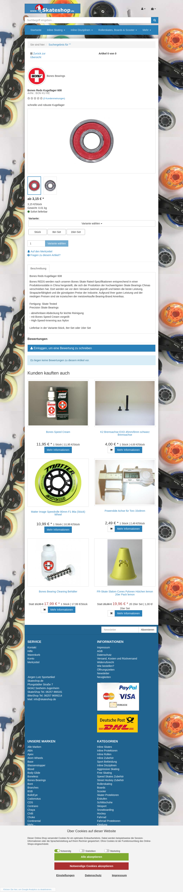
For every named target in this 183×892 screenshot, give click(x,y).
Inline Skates (104, 746)
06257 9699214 (53, 695)
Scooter (101, 791)
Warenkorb (33, 654)
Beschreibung (38, 268)
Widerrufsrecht (105, 662)
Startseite (35, 30)
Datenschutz (104, 654)
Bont (30, 783)
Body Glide (33, 772)
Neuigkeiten (104, 677)
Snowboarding (105, 809)
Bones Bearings (36, 780)
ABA (30, 750)
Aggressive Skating (108, 769)
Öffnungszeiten (106, 669)
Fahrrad (101, 817)
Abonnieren (147, 629)
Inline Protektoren (107, 750)
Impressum (103, 647)
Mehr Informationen (58, 449)
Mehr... (31, 824)
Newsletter (103, 673)
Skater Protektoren (108, 795)
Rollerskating (104, 783)
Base (30, 761)
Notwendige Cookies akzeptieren (91, 866)
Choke (31, 817)
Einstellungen (65, 875)
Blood (30, 769)
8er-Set (57, 231)
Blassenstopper (36, 765)
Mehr (147, 30)
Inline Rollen (104, 754)
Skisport (102, 806)
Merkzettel (33, 662)
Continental (34, 820)
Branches (32, 787)
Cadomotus (34, 798)
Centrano (32, 806)
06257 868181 (54, 691)
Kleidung (102, 824)
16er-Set (76, 231)
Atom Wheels (35, 757)
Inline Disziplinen (82, 30)
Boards (101, 787)
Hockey (101, 813)
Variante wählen (57, 243)
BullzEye (32, 795)
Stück (37, 231)
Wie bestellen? (105, 665)
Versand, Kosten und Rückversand (117, 658)
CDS (30, 802)
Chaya (31, 809)
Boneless (32, 776)
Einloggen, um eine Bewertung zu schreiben (63, 348)
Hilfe (30, 651)
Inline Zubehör (105, 757)
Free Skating (104, 772)
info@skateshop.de (45, 699)
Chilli (30, 813)
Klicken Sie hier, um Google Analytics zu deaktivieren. (27, 889)
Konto (30, 658)
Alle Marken (34, 746)
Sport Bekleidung (107, 761)
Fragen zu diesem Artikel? (44, 255)
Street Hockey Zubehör (110, 780)
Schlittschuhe (104, 802)
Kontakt (31, 647)
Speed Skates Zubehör (110, 776)
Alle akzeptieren (91, 856)
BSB (30, 791)
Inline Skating (56, 30)
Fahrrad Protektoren (108, 820)
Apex (30, 754)
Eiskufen (102, 798)
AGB (100, 651)
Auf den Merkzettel (39, 251)
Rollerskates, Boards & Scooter (117, 30)
